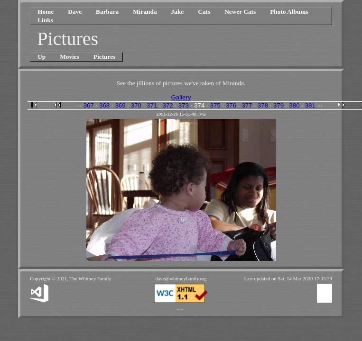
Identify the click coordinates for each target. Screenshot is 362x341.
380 (294, 105)
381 (310, 105)
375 (215, 105)
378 (263, 105)
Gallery (181, 97)
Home (45, 11)
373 (183, 105)
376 (231, 105)
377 (246, 105)
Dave (75, 11)
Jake (177, 11)
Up (41, 56)
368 (104, 105)
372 (167, 105)
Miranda (145, 11)
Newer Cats (240, 11)
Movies (69, 56)
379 (278, 105)
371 (152, 105)
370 (136, 105)
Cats (204, 11)
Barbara (107, 11)
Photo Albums (289, 11)
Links (45, 20)
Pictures (104, 56)
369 (120, 105)
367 (89, 105)
